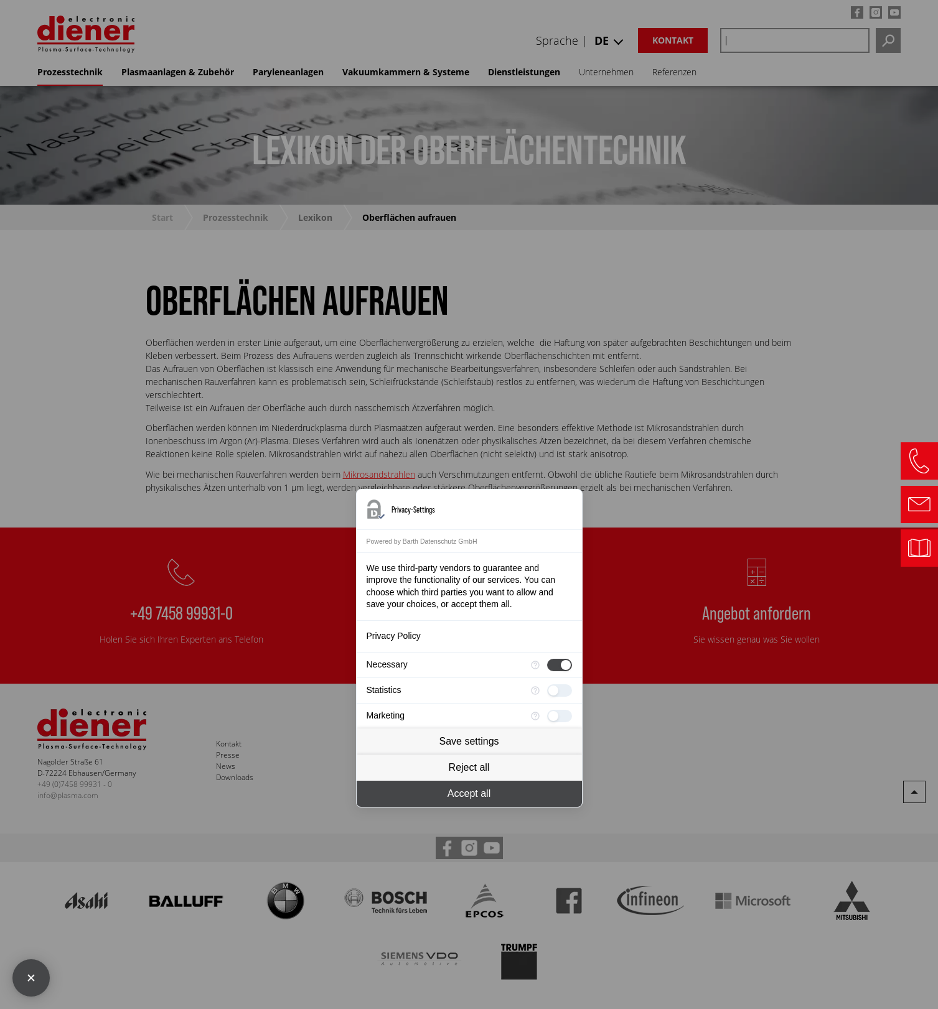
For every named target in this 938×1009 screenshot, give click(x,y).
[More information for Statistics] (535, 690)
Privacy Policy (394, 636)
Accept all (469, 793)
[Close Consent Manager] (31, 978)
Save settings (469, 741)
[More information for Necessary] (535, 665)
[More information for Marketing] (535, 716)
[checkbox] (559, 665)
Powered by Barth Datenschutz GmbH (422, 541)
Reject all (469, 767)
